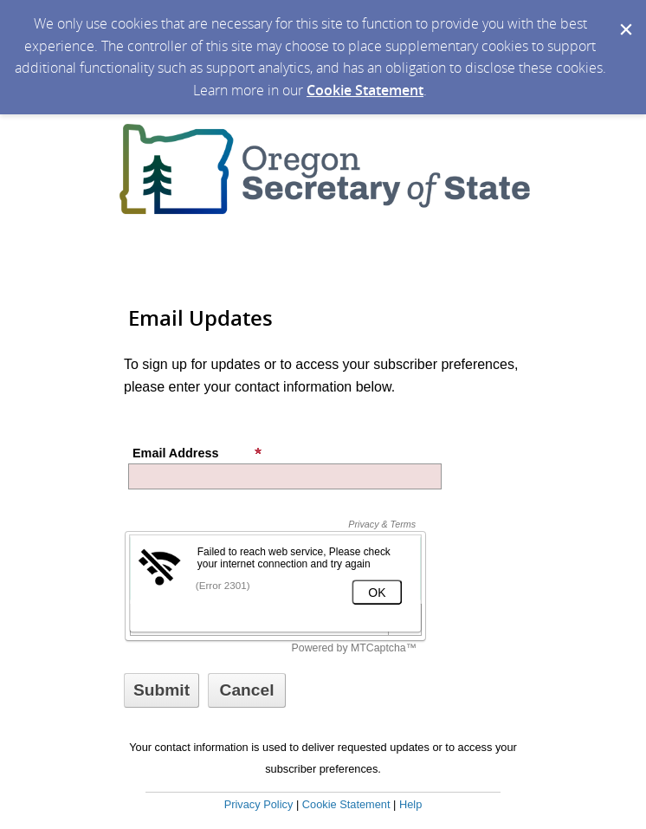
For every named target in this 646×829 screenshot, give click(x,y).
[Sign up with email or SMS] (161, 690)
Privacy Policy (259, 804)
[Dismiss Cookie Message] (624, 16)
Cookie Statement (365, 90)
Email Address (197, 453)
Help (410, 804)
